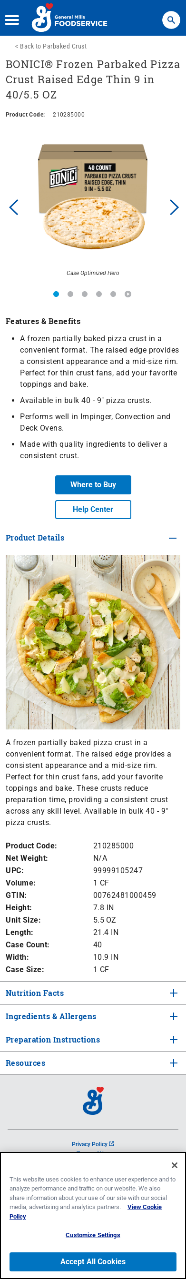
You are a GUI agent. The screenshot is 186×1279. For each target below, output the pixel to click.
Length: (20, 932)
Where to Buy (93, 484)
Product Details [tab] (35, 537)
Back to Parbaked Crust (53, 46)
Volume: (21, 882)
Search (171, 15)
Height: (19, 907)
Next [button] (174, 206)
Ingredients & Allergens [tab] (50, 1016)
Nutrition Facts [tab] (34, 993)
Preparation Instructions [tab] (52, 1039)
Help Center (93, 509)
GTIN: (16, 895)
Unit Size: (23, 920)
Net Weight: (27, 858)
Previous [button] (11, 206)
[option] (93, 206)
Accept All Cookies (93, 1261)
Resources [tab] (25, 1063)
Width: (17, 957)
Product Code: (32, 845)
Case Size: (25, 969)
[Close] (174, 1165)
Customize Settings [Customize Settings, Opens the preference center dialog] (93, 1235)
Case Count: (28, 944)
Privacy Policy (93, 1144)
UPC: (15, 870)
